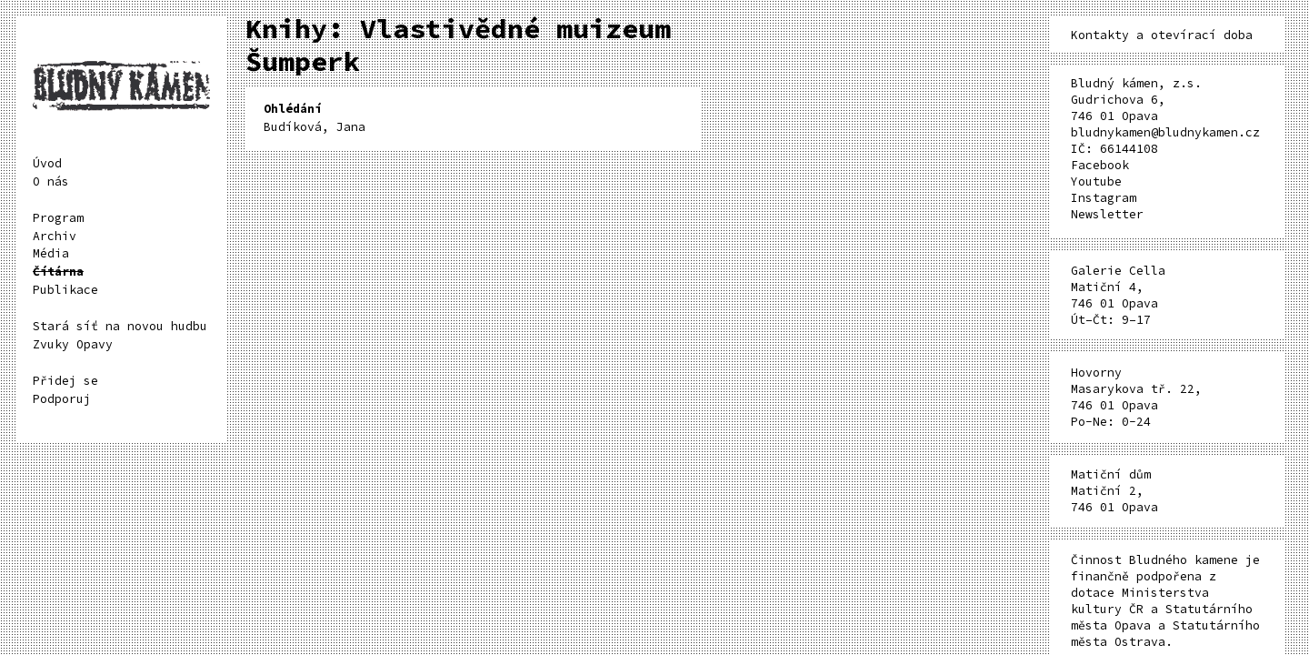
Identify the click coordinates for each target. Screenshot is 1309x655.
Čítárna (58, 271)
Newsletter (1107, 214)
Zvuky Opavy (73, 344)
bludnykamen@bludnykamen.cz (1165, 132)
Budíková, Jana (314, 118)
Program (58, 218)
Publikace (65, 289)
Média (51, 253)
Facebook (1100, 165)
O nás (51, 181)
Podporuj (62, 399)
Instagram (1103, 198)
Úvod (47, 163)
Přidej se (65, 380)
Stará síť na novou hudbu (120, 326)
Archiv (54, 236)
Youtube (1096, 181)
